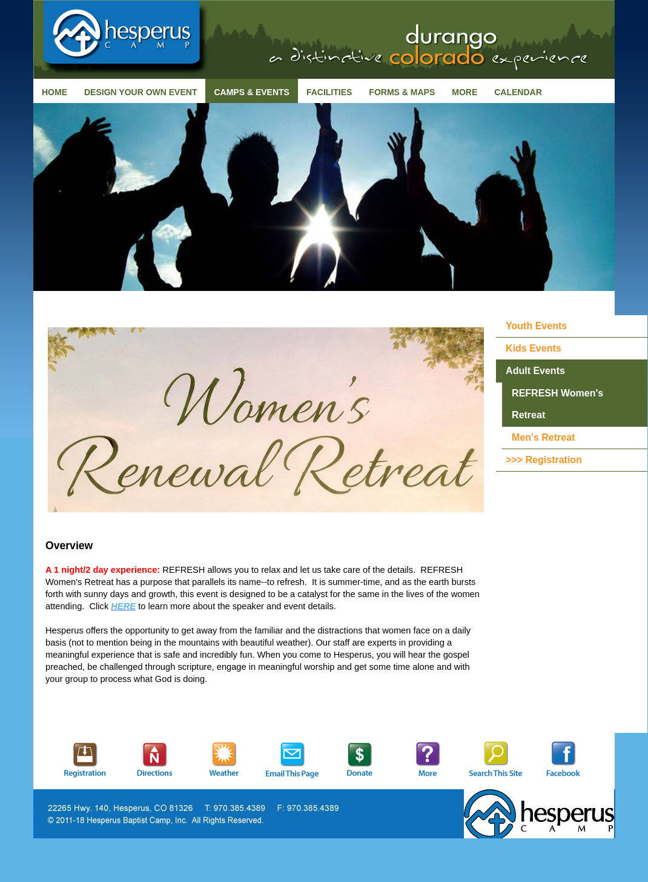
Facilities (329, 92)
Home (54, 92)
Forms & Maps (402, 92)
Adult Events (535, 371)
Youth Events (536, 326)
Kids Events (533, 348)
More (464, 92)
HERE (123, 606)
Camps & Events (251, 92)
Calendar (518, 92)
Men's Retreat (543, 437)
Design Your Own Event (140, 92)
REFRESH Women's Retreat (557, 404)
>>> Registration (544, 460)
